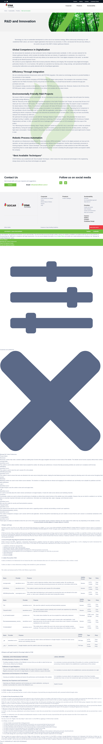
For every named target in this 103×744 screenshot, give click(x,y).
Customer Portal (95, 1)
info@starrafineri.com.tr (39, 185)
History (42, 200)
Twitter (88, 231)
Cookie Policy (60, 236)
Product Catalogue (66, 198)
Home (5, 10)
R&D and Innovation (88, 212)
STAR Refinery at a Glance (47, 198)
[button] (6, 1)
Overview (86, 198)
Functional (2, 494)
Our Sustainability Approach (90, 200)
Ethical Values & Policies (46, 201)
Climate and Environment (90, 210)
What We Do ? (87, 201)
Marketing (2, 478)
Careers (75, 1)
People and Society (88, 207)
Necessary (3, 458)
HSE (42, 205)
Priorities (18, 10)
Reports (42, 203)
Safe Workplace (87, 209)
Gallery (81, 1)
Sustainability (12, 10)
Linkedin (96, 231)
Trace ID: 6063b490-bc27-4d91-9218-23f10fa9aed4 (13, 741)
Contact (87, 1)
